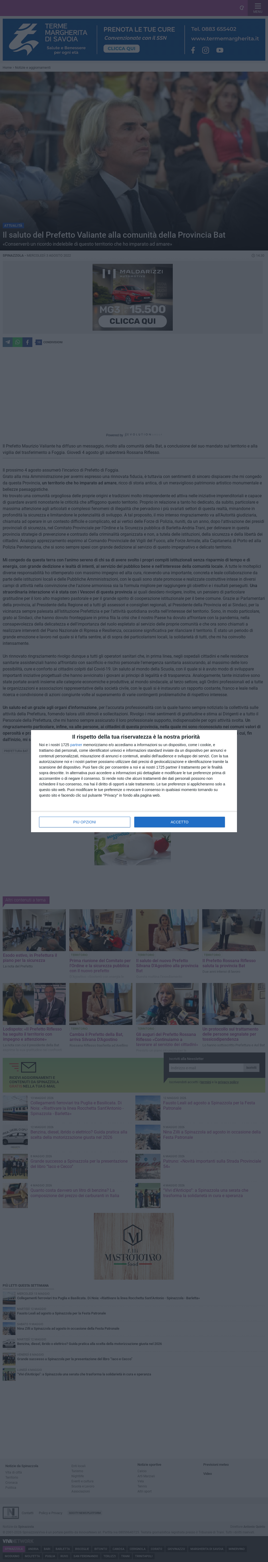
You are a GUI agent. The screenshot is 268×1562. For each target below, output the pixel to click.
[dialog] (134, 781)
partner (76, 745)
